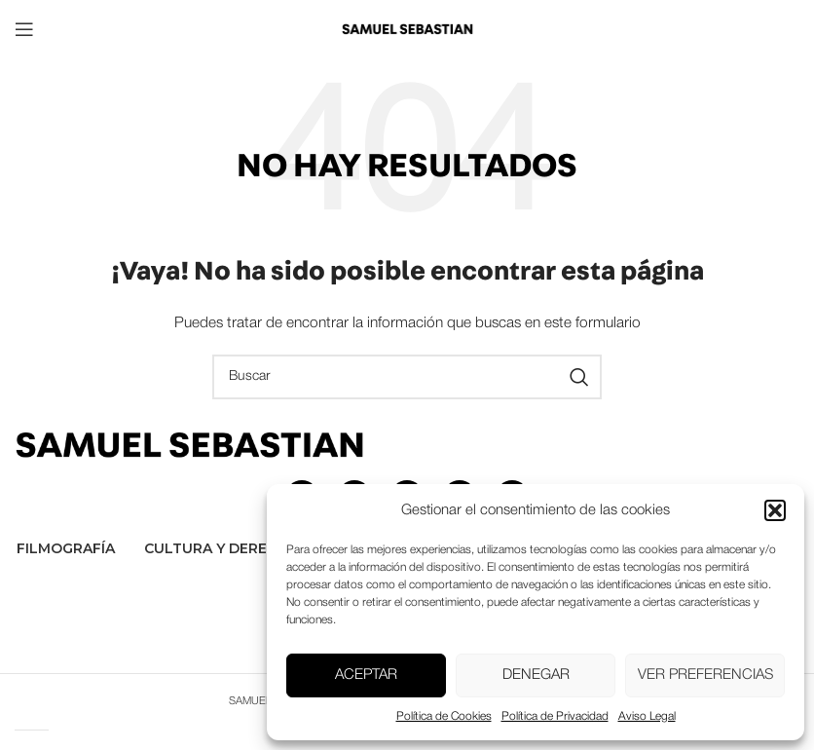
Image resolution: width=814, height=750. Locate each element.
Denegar (536, 675)
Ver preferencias (705, 675)
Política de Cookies (444, 716)
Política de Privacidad (555, 716)
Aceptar (366, 675)
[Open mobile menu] (24, 29)
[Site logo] (407, 29)
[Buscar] (407, 377)
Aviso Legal (647, 716)
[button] (775, 510)
